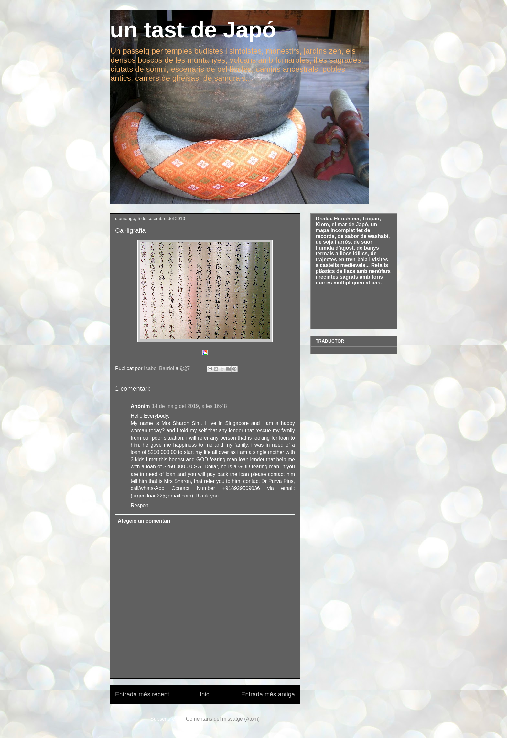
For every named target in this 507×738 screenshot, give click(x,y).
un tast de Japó (193, 29)
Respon (139, 505)
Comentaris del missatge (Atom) (223, 719)
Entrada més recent (142, 694)
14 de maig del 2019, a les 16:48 (189, 406)
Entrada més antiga (268, 694)
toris (377, 277)
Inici (205, 694)
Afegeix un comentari (144, 521)
